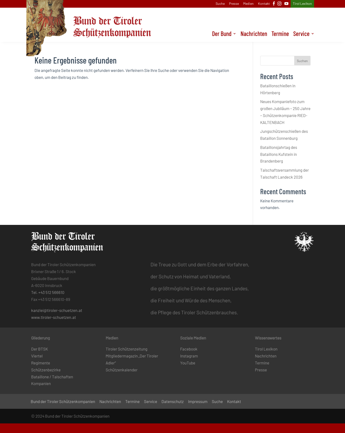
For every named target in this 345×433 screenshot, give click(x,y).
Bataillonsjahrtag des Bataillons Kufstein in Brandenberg (278, 154)
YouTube (187, 362)
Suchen (302, 61)
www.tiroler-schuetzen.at (53, 317)
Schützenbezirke (46, 369)
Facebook (188, 348)
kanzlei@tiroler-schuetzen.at (56, 310)
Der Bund (221, 34)
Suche (220, 4)
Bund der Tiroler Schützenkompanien (63, 402)
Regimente (40, 362)
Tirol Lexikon (302, 4)
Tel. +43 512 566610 (47, 292)
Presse (234, 4)
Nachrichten (254, 34)
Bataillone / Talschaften (52, 376)
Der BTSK (39, 348)
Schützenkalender (122, 369)
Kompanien (41, 383)
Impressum (197, 402)
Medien (248, 4)
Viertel (37, 355)
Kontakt (264, 4)
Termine (280, 34)
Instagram (189, 355)
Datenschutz (172, 402)
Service (301, 34)
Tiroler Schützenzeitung (126, 348)
